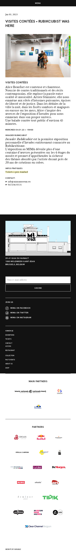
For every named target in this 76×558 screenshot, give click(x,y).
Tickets (8, 339)
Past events (10, 360)
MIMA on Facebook (20, 308)
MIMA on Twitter (19, 312)
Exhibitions (9, 335)
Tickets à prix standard (16, 172)
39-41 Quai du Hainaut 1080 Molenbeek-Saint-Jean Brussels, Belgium (20, 261)
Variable (17, 549)
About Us (9, 364)
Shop (7, 368)
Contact (8, 343)
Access (8, 346)
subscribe (38, 288)
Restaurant (10, 350)
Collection (9, 356)
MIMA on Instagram (20, 317)
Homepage (9, 331)
